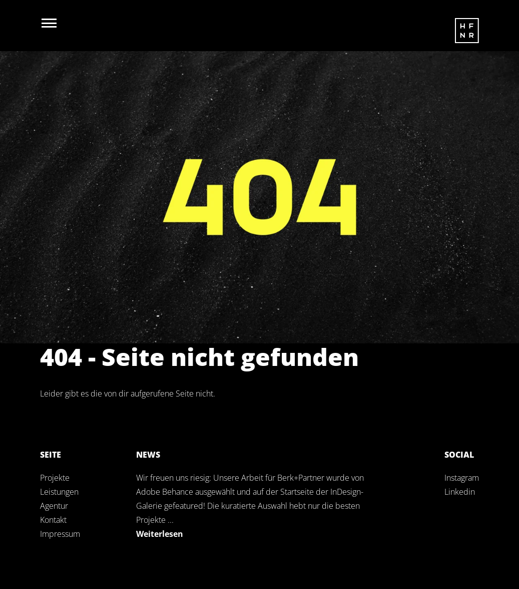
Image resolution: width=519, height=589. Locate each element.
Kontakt (53, 519)
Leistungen (59, 491)
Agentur (54, 505)
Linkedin (459, 491)
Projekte (55, 477)
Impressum (60, 533)
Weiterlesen (159, 533)
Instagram (461, 477)
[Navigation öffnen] (49, 23)
